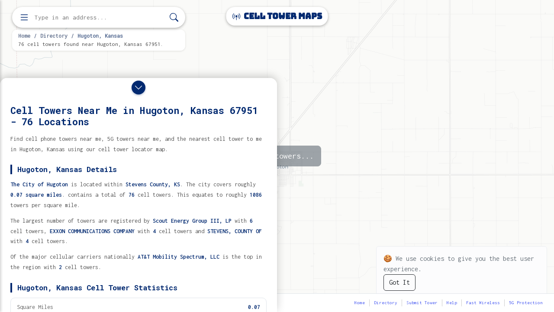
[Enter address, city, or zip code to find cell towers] (99, 17)
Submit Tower (422, 302)
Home (24, 35)
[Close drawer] (138, 87)
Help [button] (452, 302)
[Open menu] (24, 17)
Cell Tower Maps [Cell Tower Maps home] (277, 16)
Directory (54, 35)
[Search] (174, 18)
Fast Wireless (483, 302)
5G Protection (526, 302)
